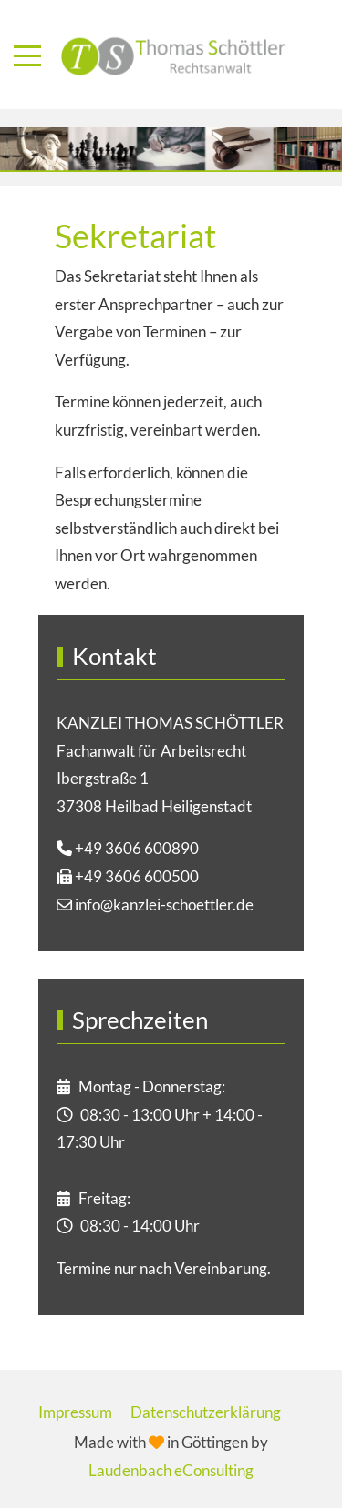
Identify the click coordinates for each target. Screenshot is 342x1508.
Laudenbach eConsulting (171, 1470)
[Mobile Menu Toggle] (27, 55)
